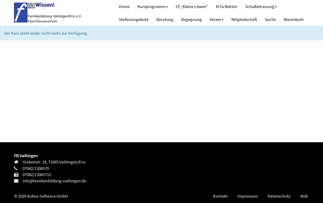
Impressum (248, 196)
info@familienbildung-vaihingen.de (54, 181)
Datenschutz (279, 196)
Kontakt (220, 196)
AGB (304, 196)
